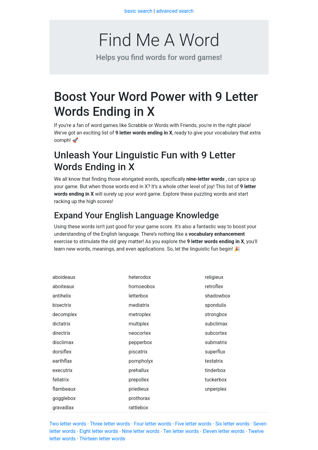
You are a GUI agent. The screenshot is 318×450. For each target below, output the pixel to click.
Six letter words (232, 424)
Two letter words (67, 424)
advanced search (175, 11)
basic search (138, 11)
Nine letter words (141, 431)
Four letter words (152, 424)
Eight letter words (99, 431)
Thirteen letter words (102, 439)
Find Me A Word (158, 40)
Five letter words (193, 424)
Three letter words (110, 424)
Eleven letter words (223, 431)
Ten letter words (181, 431)
